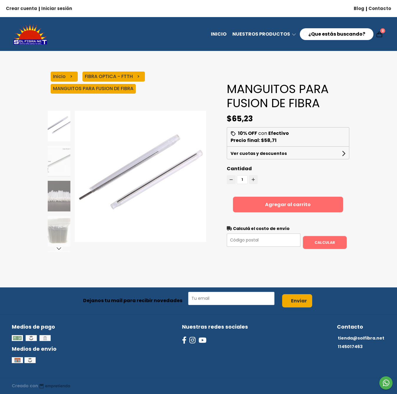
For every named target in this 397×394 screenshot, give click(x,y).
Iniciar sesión (56, 8)
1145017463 (350, 347)
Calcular (325, 242)
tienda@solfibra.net (361, 338)
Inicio (218, 34)
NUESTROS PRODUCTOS (264, 34)
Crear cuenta (21, 8)
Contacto (379, 8)
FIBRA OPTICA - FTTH (109, 76)
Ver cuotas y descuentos (259, 153)
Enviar (299, 300)
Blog (359, 8)
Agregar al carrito (288, 204)
